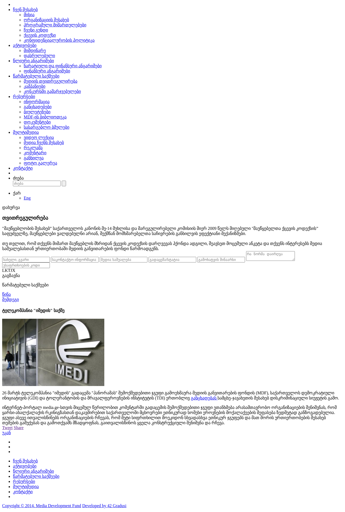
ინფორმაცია (37, 101)
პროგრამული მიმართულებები (55, 25)
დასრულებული (39, 55)
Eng (27, 198)
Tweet (7, 429)
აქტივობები (24, 45)
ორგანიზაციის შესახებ (46, 19)
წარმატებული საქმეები (36, 76)
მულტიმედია (26, 132)
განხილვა (34, 158)
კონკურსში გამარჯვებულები (52, 91)
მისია (29, 14)
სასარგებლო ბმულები (46, 127)
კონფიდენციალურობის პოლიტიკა (59, 40)
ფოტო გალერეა (40, 163)
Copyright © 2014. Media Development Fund (41, 507)
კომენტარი (35, 152)
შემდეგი (10, 301)
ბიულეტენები (37, 112)
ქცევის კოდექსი (40, 35)
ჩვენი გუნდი (36, 30)
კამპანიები (34, 86)
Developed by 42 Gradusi (104, 507)
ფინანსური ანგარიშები (47, 71)
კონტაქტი (23, 168)
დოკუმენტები (37, 122)
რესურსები (24, 96)
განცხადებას (204, 399)
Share (18, 429)
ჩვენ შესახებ (25, 9)
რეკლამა (33, 147)
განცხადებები (37, 106)
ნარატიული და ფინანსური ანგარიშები (63, 66)
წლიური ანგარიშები (33, 60)
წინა (6, 296)
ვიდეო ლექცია (39, 137)
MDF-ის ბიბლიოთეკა (45, 117)
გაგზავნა (11, 277)
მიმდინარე (35, 50)
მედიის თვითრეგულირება (50, 81)
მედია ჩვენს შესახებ (44, 142)
